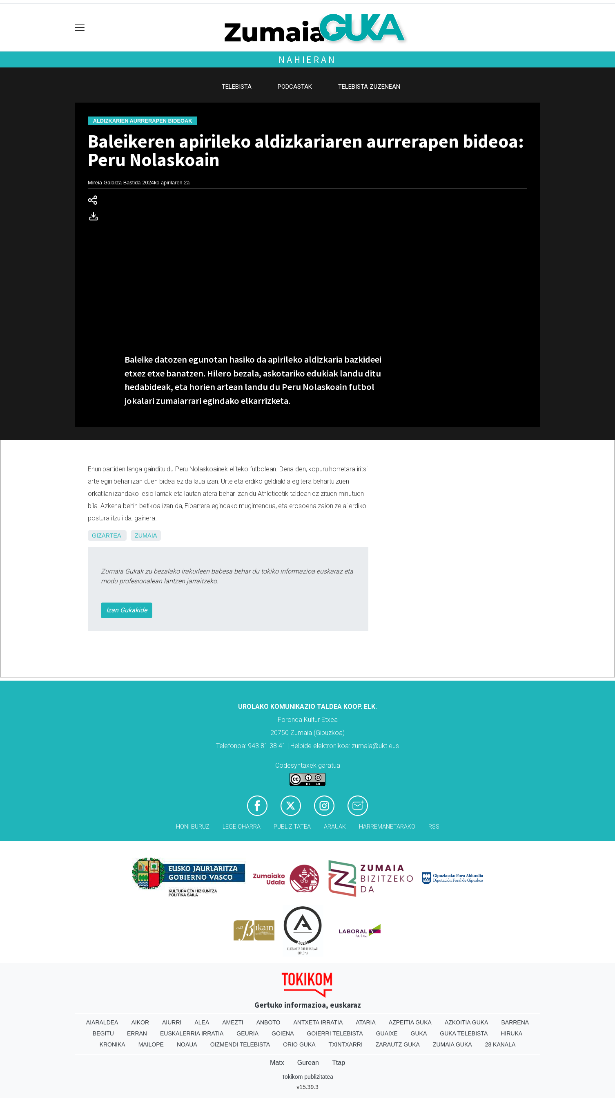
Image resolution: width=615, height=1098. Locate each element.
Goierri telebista (335, 1033)
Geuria (247, 1033)
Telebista (237, 86)
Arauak (335, 826)
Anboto (268, 1022)
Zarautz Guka (398, 1044)
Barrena (515, 1022)
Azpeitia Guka (410, 1022)
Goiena (283, 1033)
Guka (419, 1033)
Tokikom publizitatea (307, 1076)
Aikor (140, 1022)
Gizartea (106, 535)
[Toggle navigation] (80, 27)
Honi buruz (192, 826)
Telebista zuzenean (369, 86)
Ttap (338, 1062)
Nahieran (307, 59)
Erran (137, 1033)
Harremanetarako (387, 826)
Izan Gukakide (126, 610)
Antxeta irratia (318, 1022)
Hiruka (511, 1033)
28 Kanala (500, 1044)
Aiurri (171, 1022)
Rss (433, 826)
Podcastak (295, 86)
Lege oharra (242, 826)
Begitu (103, 1033)
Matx (277, 1062)
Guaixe (387, 1033)
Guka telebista (464, 1033)
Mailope (151, 1044)
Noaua (187, 1044)
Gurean (308, 1062)
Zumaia (146, 535)
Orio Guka (299, 1044)
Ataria (366, 1022)
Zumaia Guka (452, 1044)
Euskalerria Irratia (191, 1033)
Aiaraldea (102, 1022)
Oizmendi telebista (240, 1044)
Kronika (112, 1044)
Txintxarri (346, 1044)
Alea (201, 1022)
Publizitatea (292, 826)
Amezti (232, 1022)
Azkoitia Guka (466, 1022)
